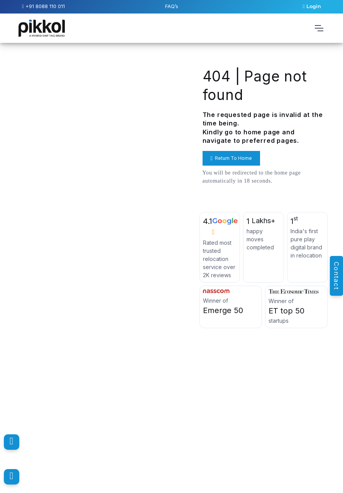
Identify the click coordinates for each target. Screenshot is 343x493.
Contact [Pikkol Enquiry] (336, 276)
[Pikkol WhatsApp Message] (11, 477)
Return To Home (231, 158)
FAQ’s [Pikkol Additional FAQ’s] (171, 6)
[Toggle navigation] (318, 28)
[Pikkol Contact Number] (11, 442)
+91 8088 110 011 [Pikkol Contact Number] (43, 6)
